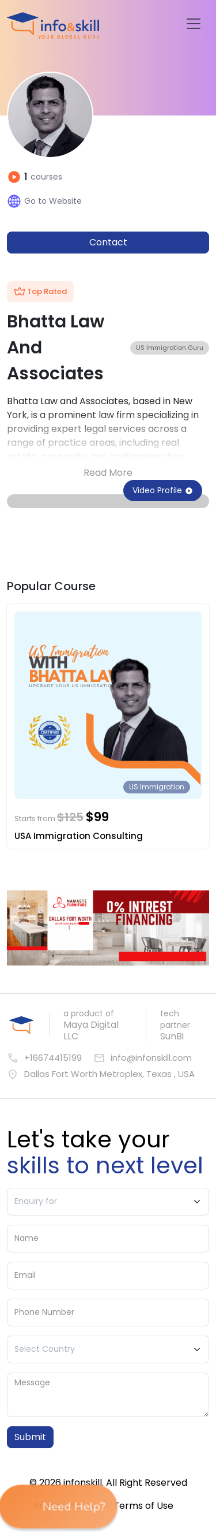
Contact (108, 242)
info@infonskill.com (142, 1058)
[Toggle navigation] (193, 24)
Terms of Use (143, 1505)
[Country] (108, 1349)
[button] (58, 1507)
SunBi (172, 1036)
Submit (30, 1437)
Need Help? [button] (62, 1506)
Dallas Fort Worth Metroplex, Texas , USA (101, 1074)
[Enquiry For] (108, 1202)
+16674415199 (44, 1058)
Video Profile (162, 490)
